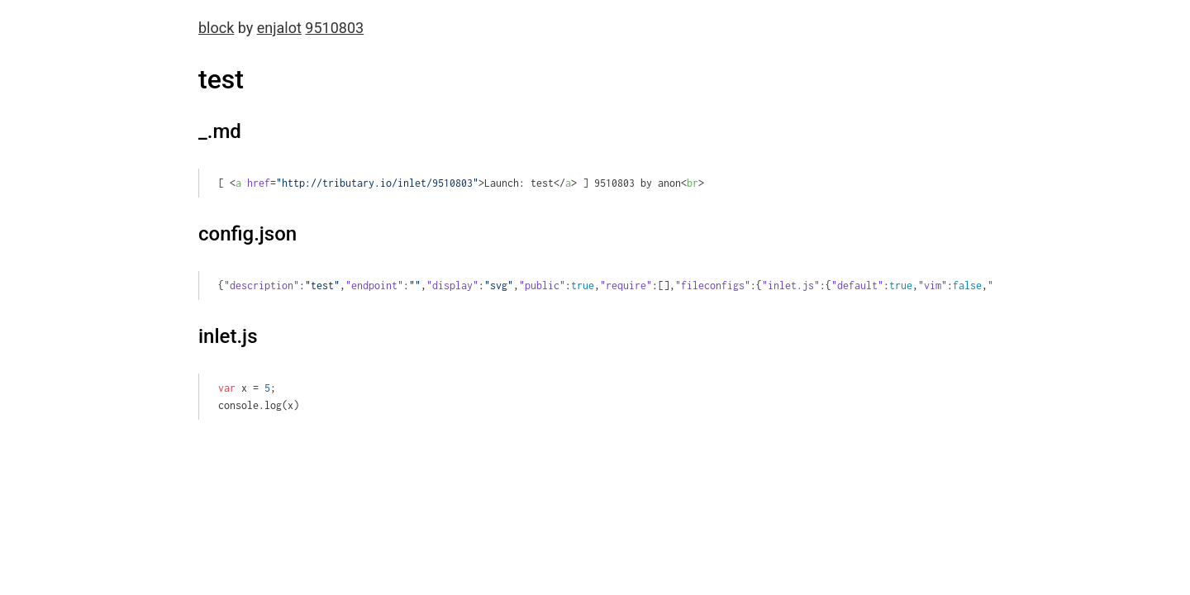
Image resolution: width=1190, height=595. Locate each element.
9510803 (334, 27)
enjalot (279, 27)
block (216, 27)
